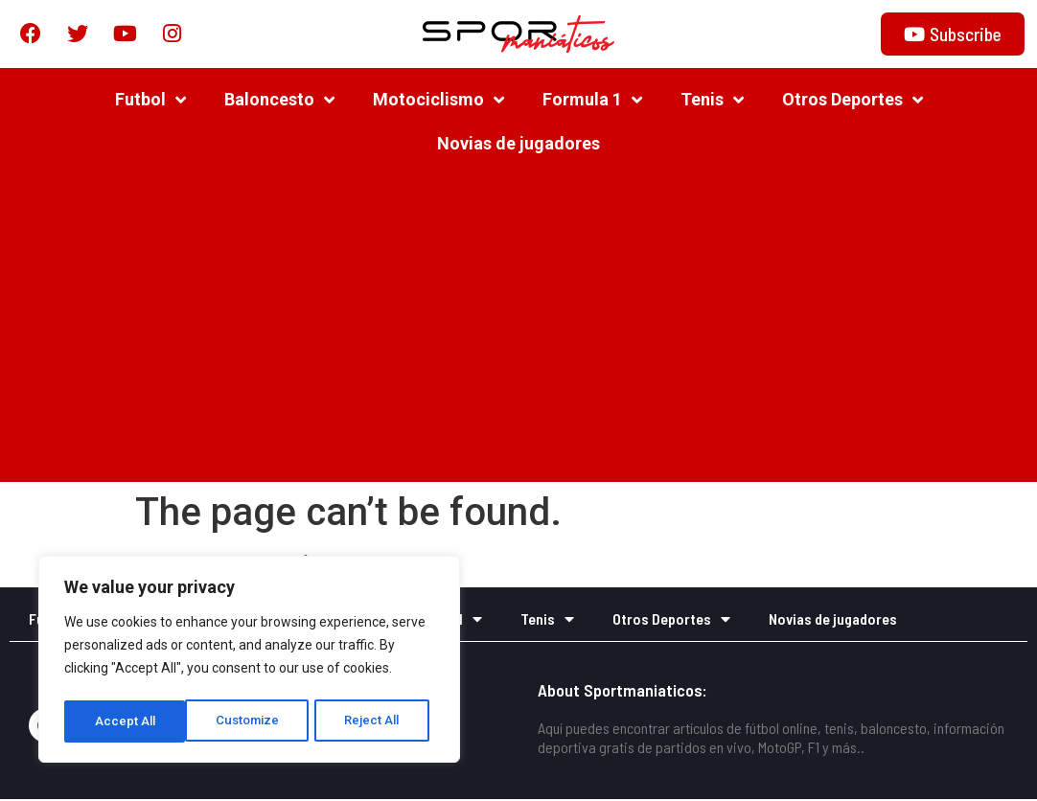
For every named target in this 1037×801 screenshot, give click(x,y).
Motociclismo (438, 100)
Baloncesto (279, 100)
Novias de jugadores (518, 144)
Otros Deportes (852, 100)
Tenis (712, 100)
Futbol (150, 100)
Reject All (252, 721)
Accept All (375, 721)
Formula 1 (592, 100)
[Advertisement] (518, 329)
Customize (126, 721)
